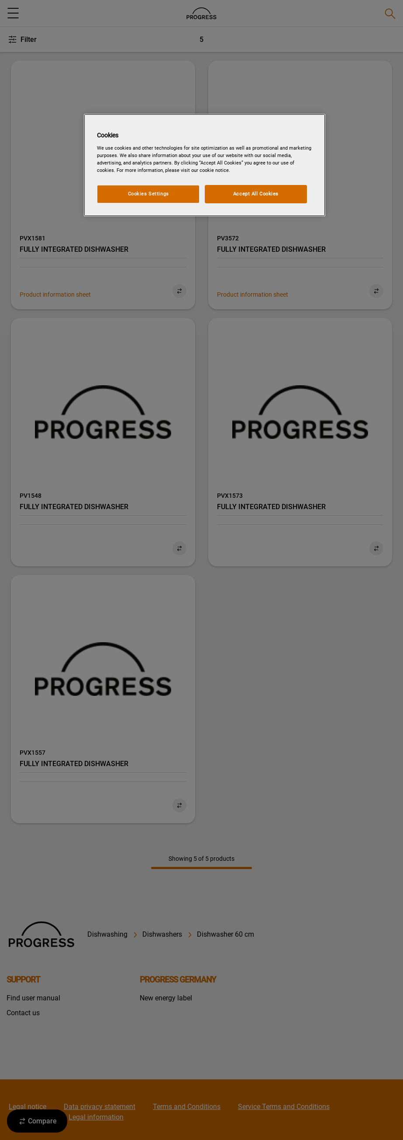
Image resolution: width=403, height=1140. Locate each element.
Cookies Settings (148, 194)
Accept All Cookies (256, 194)
